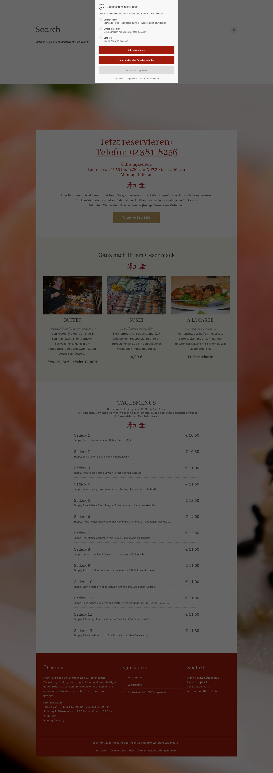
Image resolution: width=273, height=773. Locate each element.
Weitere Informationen (149, 79)
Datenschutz (119, 79)
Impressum (132, 79)
